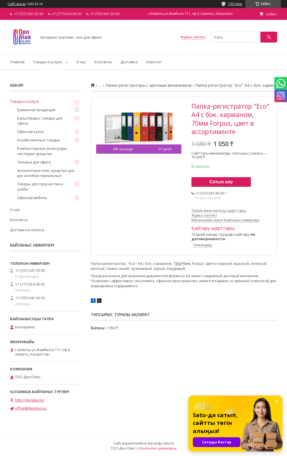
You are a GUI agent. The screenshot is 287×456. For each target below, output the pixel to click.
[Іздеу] (268, 37)
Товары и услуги (47, 61)
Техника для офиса (34, 162)
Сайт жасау (17, 4)
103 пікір (235, 3)
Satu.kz (168, 443)
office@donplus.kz (31, 408)
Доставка (129, 61)
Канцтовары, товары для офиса (39, 121)
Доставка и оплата (27, 229)
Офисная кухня (30, 131)
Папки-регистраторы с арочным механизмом (148, 85)
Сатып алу (221, 181)
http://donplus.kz (29, 400)
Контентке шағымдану (158, 448)
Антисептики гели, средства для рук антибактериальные (45, 173)
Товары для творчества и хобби (40, 186)
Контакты (103, 61)
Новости (153, 61)
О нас (81, 61)
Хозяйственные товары (38, 139)
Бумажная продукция (36, 109)
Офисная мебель (32, 197)
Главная (17, 61)
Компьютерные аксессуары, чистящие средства (42, 151)
